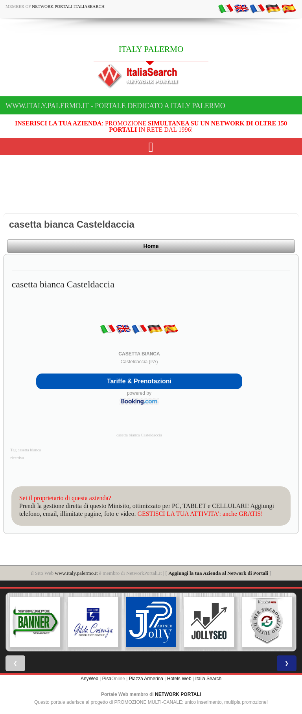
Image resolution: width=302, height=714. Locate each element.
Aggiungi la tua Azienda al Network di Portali (218, 573)
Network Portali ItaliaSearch (68, 6)
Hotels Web (179, 678)
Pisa (106, 678)
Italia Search (208, 678)
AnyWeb (89, 678)
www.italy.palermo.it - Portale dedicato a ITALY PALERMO (115, 106)
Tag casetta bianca (25, 450)
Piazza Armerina (146, 678)
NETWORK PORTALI (178, 694)
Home (151, 246)
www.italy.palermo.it (76, 573)
